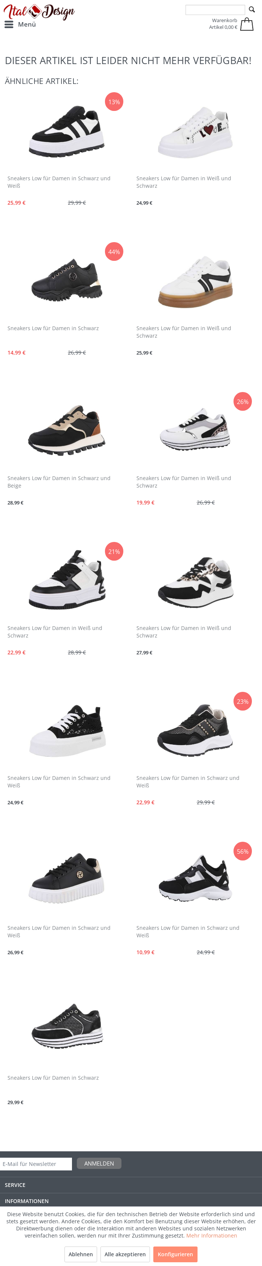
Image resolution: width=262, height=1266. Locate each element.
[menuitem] (20, 24)
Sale (239, 1236)
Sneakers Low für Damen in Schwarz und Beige (59, 481)
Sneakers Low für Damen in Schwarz (53, 328)
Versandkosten (126, 1251)
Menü (20, 23)
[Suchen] (252, 9)
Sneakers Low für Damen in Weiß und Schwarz (183, 182)
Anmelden (99, 1163)
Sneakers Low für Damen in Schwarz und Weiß (59, 182)
